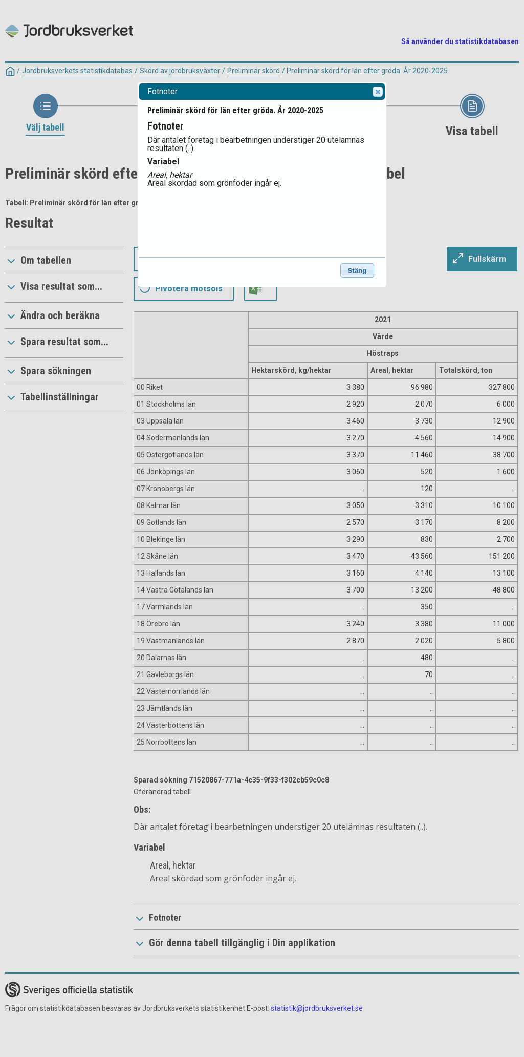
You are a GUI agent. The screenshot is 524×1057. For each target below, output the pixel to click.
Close (377, 92)
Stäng (356, 270)
